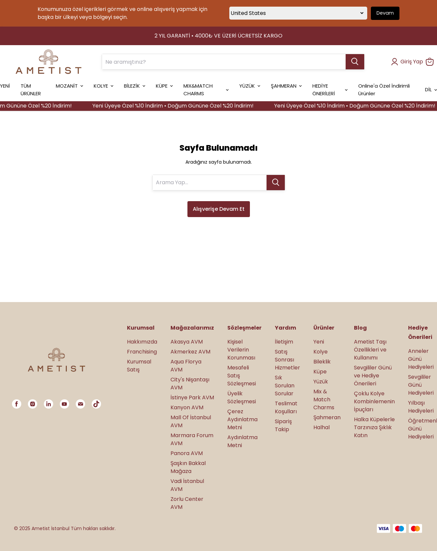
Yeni (318, 342)
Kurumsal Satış (139, 365)
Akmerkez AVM (190, 351)
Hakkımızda (142, 342)
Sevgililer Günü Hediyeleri (421, 385)
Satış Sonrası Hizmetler (287, 359)
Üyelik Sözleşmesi (241, 397)
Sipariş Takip (283, 425)
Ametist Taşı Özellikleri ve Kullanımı (370, 349)
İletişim (284, 342)
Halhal (321, 427)
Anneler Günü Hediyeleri (421, 359)
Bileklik (322, 361)
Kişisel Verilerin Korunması (241, 349)
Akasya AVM (186, 342)
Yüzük (320, 381)
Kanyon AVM (186, 407)
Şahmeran (327, 417)
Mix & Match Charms (323, 399)
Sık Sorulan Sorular (284, 385)
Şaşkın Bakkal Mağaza (188, 467)
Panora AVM (186, 453)
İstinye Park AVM (192, 397)
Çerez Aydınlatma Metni (242, 419)
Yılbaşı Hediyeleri (421, 407)
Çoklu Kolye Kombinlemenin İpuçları (374, 401)
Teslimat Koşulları (286, 407)
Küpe (320, 371)
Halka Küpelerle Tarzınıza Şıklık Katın (374, 427)
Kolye (320, 351)
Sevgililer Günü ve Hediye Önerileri (373, 375)
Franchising (142, 351)
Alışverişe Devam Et (219, 209)
